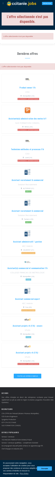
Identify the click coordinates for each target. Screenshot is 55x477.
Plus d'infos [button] (24, 474)
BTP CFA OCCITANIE (9, 422)
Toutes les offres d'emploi (27, 376)
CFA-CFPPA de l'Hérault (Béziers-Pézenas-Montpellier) (20, 413)
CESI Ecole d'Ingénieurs (10, 416)
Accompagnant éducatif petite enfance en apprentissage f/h (22, 446)
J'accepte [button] (44, 468)
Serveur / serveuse (8, 437)
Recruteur (47, 3)
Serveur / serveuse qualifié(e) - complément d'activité (20, 443)
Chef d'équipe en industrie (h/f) (12, 449)
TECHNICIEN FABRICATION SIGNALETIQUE (17, 440)
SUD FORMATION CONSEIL (11, 425)
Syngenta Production (9, 419)
